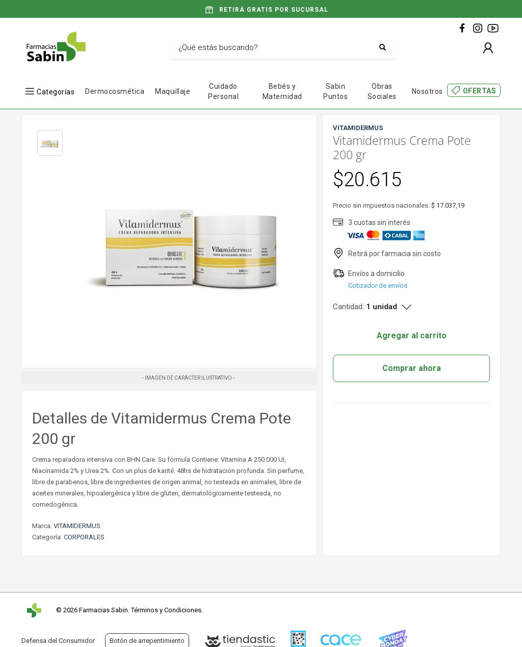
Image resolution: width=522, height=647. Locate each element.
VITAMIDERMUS (77, 526)
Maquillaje (172, 91)
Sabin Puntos (335, 91)
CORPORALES (84, 537)
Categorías (55, 91)
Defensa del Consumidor (58, 640)
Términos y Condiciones (166, 610)
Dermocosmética (114, 91)
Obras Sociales (382, 91)
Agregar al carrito (412, 335)
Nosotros (427, 91)
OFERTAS (480, 91)
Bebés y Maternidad (282, 91)
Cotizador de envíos (377, 285)
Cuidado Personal (223, 91)
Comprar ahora (411, 368)
